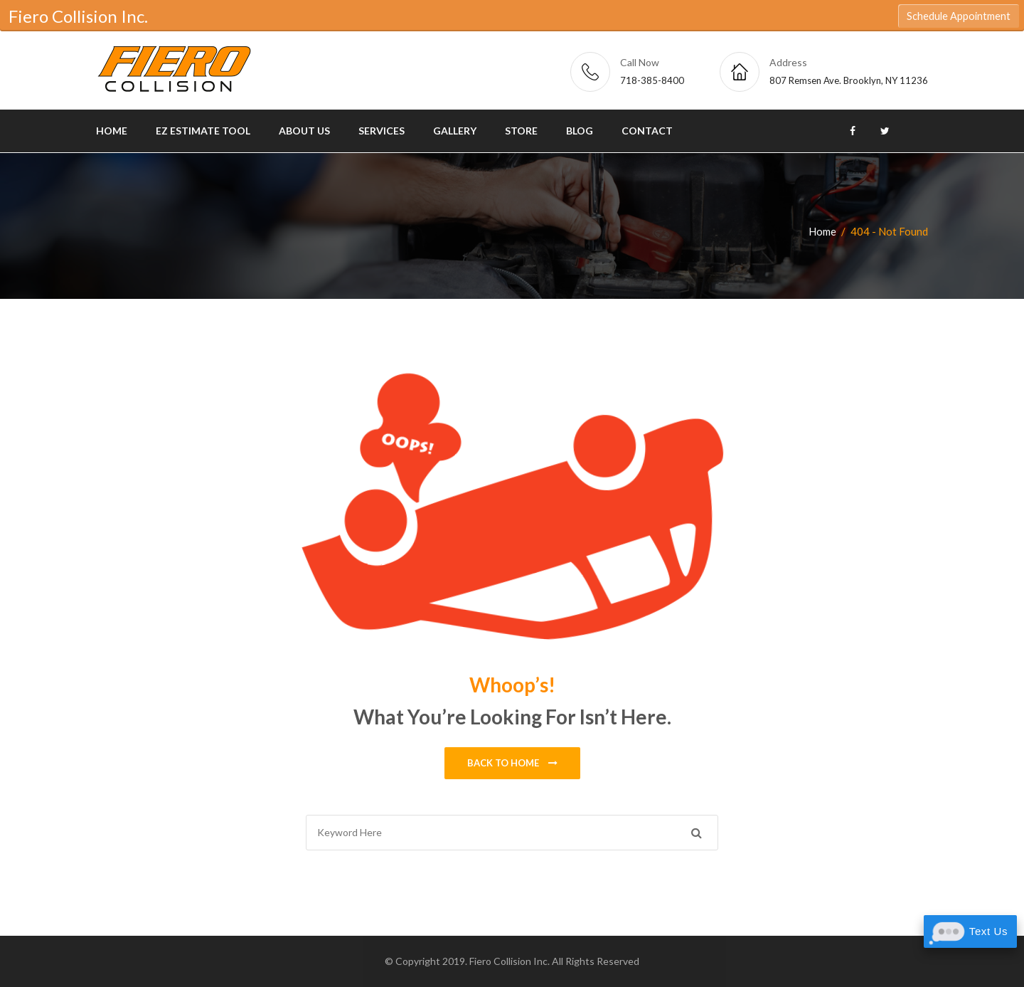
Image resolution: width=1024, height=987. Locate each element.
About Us (304, 131)
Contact (647, 131)
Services (381, 131)
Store (521, 131)
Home (111, 131)
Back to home (512, 763)
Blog (579, 131)
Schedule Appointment (958, 16)
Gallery (454, 131)
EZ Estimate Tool (203, 131)
